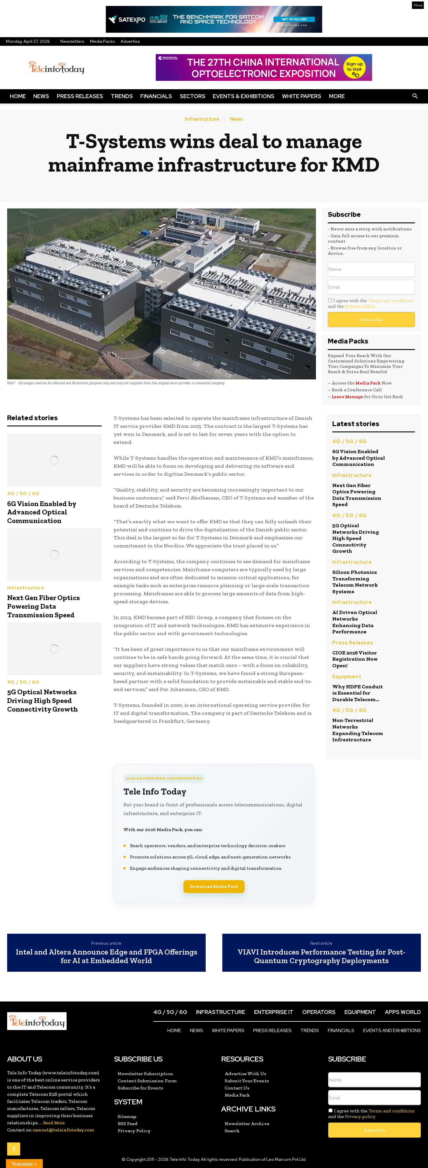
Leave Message (348, 396)
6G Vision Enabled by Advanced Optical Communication (41, 512)
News (41, 96)
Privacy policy (360, 306)
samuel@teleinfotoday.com (63, 1130)
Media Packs (102, 41)
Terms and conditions (391, 300)
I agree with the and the (371, 303)
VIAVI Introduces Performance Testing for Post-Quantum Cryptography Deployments (321, 956)
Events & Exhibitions (243, 96)
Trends (122, 96)
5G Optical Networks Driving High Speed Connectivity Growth (42, 700)
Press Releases (80, 96)
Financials (156, 96)
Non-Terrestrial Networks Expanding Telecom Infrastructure (357, 730)
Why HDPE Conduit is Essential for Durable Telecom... (357, 693)
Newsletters (72, 41)
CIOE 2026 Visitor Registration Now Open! (355, 659)
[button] (415, 96)
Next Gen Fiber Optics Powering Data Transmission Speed (43, 606)
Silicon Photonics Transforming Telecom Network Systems (355, 582)
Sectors (192, 96)
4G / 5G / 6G (23, 494)
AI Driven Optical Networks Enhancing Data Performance (354, 622)
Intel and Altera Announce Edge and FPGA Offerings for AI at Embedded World (106, 956)
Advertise (130, 41)
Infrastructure (202, 119)
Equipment (346, 677)
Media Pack (368, 383)
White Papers (301, 96)
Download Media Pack (214, 886)
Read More (54, 1122)
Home (18, 96)
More (337, 96)
